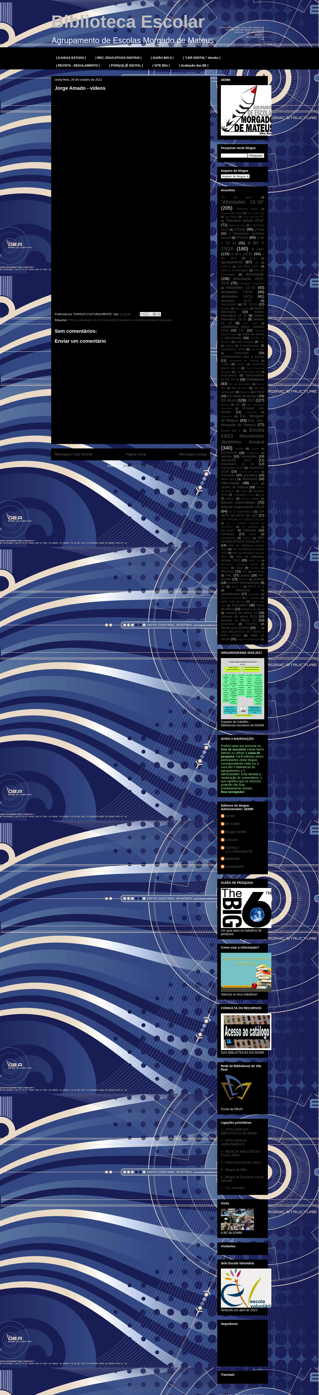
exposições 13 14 (237, 464)
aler (257, 262)
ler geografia (250, 526)
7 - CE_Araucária (233, 1188)
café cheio (250, 323)
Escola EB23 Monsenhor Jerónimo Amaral (129, 320)
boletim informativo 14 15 (242, 313)
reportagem (254, 594)
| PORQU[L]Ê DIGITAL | (126, 65)
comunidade (257, 349)
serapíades (228, 624)
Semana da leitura (252, 609)
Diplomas (245, 392)
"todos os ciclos (237, 225)
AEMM (230, 816)
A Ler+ (257, 249)
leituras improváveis (238, 502)
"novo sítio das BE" (253, 216)
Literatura (227, 534)
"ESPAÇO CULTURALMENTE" (239, 849)
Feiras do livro (249, 471)
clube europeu (245, 341)
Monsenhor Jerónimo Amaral (239, 564)
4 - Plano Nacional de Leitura (241, 1162)
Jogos (244, 491)
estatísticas (253, 453)
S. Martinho (253, 598)
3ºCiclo (72, 320)
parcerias (258, 571)
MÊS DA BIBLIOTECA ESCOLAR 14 (242, 539)
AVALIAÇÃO (228, 304)
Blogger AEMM (235, 832)
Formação (228, 475)
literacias (250, 530)
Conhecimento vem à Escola (242, 356)
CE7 (242, 330)
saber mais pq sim (233, 601)
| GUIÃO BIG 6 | (162, 57)
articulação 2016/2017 (251, 283)
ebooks (225, 404)
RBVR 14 (236, 586)
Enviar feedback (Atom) (139, 465)
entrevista (251, 412)
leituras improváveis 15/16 (242, 507)
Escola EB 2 (230, 430)
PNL (229, 575)
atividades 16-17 (236, 300)
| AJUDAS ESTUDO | (71, 57)
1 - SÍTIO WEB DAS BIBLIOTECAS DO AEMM (239, 1131)
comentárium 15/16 (233, 349)
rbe (223, 586)
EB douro (228, 400)
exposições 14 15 (232, 467)
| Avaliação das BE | (193, 65)
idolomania (249, 479)
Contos (225, 364)
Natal (239, 567)
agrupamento (232, 262)
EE (238, 404)
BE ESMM (232, 824)
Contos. (241, 364)
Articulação (255, 274)
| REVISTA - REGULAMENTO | (78, 65)
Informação (230, 483)
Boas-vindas (242, 308)
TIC (259, 628)
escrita (239, 448)
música (225, 567)
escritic (255, 448)
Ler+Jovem (228, 530)
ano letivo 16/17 (248, 266)
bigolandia (232, 858)
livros (252, 534)
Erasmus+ (226, 416)
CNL (261, 342)
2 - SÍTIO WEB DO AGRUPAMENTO (234, 1142)
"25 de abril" (236, 197)
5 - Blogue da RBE (234, 1169)
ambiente (226, 266)
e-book (259, 392)
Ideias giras (228, 479)
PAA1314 (227, 571)
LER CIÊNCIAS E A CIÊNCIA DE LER (242, 519)
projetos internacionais (243, 582)
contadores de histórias (244, 360)
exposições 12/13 (236, 460)
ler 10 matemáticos (241, 511)
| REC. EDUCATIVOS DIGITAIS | (118, 57)
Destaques (255, 379)
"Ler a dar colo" (255, 213)
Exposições (165, 320)
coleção (229, 345)
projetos (258, 579)
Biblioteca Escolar (128, 21)
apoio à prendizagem (234, 270)
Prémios (243, 579)
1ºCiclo (240, 229)
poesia (245, 575)
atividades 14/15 (236, 296)
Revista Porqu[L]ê (231, 598)
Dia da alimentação (240, 384)
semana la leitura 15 (238, 620)
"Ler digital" (231, 216)
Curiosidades (229, 375)
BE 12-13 (250, 304)
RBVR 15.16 (256, 586)
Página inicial (136, 454)
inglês (255, 483)
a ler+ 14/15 (241, 254)
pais (244, 571)
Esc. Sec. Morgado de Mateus (242, 422)
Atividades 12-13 (89, 320)
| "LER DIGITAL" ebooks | (201, 57)
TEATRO (251, 624)
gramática (250, 475)
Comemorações (249, 345)
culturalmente (234, 866)
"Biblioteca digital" (247, 208)
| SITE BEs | (161, 65)
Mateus (247, 538)
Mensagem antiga (193, 454)
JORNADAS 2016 (244, 495)
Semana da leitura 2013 (239, 616)
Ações (253, 258)
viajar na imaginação (248, 639)
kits (262, 494)
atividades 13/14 (236, 292)
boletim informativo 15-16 (242, 317)
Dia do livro (239, 388)
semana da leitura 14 (241, 612)
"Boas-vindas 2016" (232, 213)
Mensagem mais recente (74, 454)
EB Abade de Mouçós (243, 396)
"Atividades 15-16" (242, 202)
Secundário (239, 605)
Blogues (225, 308)
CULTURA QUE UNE (248, 372)
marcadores (228, 538)
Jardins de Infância (234, 487)
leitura (230, 498)
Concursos (241, 353)
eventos (226, 456)
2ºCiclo (259, 229)
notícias (255, 567)
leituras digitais (250, 498)
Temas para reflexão (235, 628)
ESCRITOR (229, 453)
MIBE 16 (254, 560)
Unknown (231, 840)
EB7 (251, 400)
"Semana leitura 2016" (245, 220)
